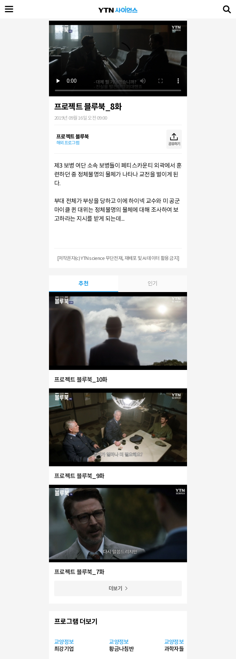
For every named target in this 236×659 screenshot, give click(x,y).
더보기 (115, 588)
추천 (83, 283)
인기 (153, 283)
